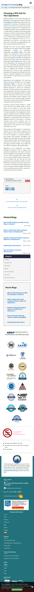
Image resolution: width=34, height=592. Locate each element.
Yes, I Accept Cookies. (17, 589)
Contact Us (6, 522)
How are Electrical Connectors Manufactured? (12, 250)
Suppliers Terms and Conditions (11, 558)
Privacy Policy (7, 545)
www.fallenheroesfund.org (10, 470)
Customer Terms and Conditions (11, 556)
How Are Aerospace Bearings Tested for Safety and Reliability (16, 316)
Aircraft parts (7, 265)
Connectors (7, 274)
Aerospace (7, 259)
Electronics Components (10, 277)
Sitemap (6, 530)
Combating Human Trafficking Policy (12, 543)
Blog (11, 5)
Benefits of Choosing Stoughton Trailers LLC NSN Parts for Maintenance (16, 238)
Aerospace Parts (8, 262)
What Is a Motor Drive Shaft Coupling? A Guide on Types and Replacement (15, 231)
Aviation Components (9, 271)
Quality (5, 527)
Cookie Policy (7, 548)
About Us (6, 519)
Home (5, 517)
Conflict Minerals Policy (9, 540)
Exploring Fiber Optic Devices (12, 245)
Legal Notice (7, 573)
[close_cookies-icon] (32, 587)
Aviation (6, 268)
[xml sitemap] (5, 533)
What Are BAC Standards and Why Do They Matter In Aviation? (16, 223)
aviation (27, 181)
